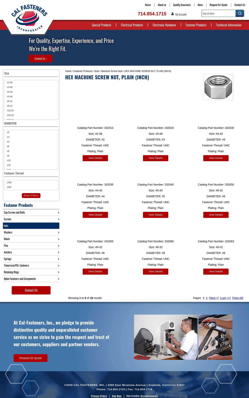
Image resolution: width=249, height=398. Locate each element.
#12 (8, 165)
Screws (7, 219)
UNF (8, 187)
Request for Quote (218, 5)
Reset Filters (31, 195)
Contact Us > (40, 58)
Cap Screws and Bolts (14, 212)
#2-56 (9, 82)
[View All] (237, 295)
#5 (7, 146)
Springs (7, 259)
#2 (7, 132)
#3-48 (9, 87)
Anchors (8, 252)
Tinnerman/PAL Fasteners (16, 265)
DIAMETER (31, 123)
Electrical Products (132, 25)
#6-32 (9, 101)
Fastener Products (196, 25)
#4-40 (9, 92)
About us (162, 5)
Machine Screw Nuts (112, 71)
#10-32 (10, 115)
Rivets (7, 239)
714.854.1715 (152, 13)
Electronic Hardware (164, 25)
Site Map (116, 393)
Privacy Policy (99, 393)
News (200, 5)
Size (31, 73)
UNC (9, 182)
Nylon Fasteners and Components (20, 279)
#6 (7, 151)
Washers (8, 232)
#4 (7, 142)
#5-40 (9, 96)
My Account (181, 14)
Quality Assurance (182, 5)
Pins (6, 245)
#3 (7, 137)
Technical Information (228, 25)
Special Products (101, 25)
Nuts (96, 71)
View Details (95, 158)
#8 (7, 156)
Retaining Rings (11, 272)
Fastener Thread (31, 173)
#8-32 (9, 106)
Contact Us (239, 5)
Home (148, 5)
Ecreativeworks (149, 393)
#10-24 (10, 110)
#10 (8, 160)
